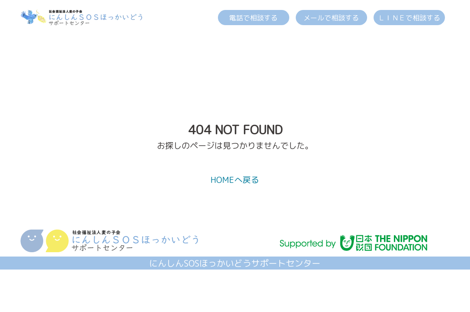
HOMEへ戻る (235, 179)
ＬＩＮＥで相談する (409, 18)
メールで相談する (331, 18)
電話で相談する (253, 18)
